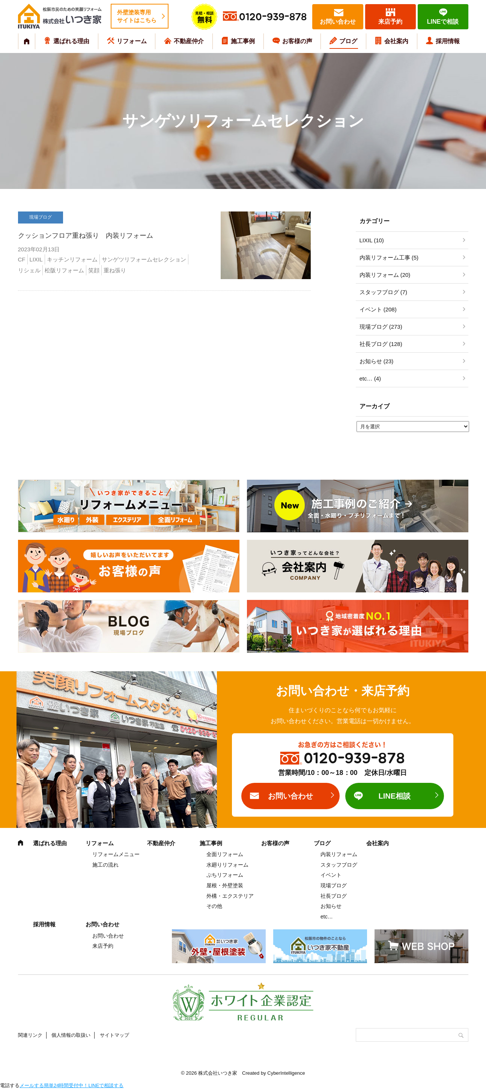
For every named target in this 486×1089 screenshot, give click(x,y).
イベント (331, 875)
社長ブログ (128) (381, 344)
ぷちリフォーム (224, 875)
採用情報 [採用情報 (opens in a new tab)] (448, 41)
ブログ (348, 41)
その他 (214, 906)
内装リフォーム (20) (385, 275)
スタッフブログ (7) (384, 292)
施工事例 (243, 41)
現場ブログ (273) (381, 326)
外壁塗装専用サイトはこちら (136, 16)
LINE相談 (394, 796)
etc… (326, 917)
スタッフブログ (338, 865)
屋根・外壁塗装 (224, 885)
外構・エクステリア (230, 896)
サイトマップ (114, 1035)
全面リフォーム (224, 854)
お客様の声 (297, 41)
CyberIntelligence (286, 1073)
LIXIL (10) (372, 240)
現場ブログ (333, 885)
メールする (32, 1085)
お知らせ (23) (377, 361)
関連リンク (30, 1035)
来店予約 (390, 21)
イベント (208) (378, 309)
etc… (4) (370, 378)
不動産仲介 (189, 41)
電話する (10, 1085)
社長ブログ (333, 896)
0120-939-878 (273, 17)
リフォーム (132, 41)
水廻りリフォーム (227, 865)
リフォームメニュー (116, 854)
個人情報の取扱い (70, 1035)
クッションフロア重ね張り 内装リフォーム (85, 235)
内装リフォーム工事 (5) (389, 257)
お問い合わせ (338, 21)
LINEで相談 (443, 21)
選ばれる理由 (71, 41)
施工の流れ (105, 865)
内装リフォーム (338, 854)
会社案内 (396, 41)
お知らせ (331, 906)
